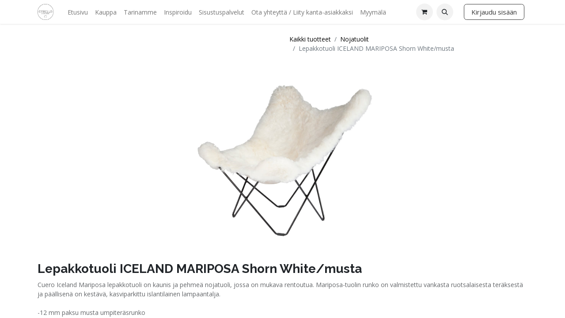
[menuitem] (77, 12)
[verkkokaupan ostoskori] (424, 12)
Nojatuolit (354, 39)
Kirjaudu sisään (494, 12)
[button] (444, 12)
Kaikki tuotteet (310, 39)
